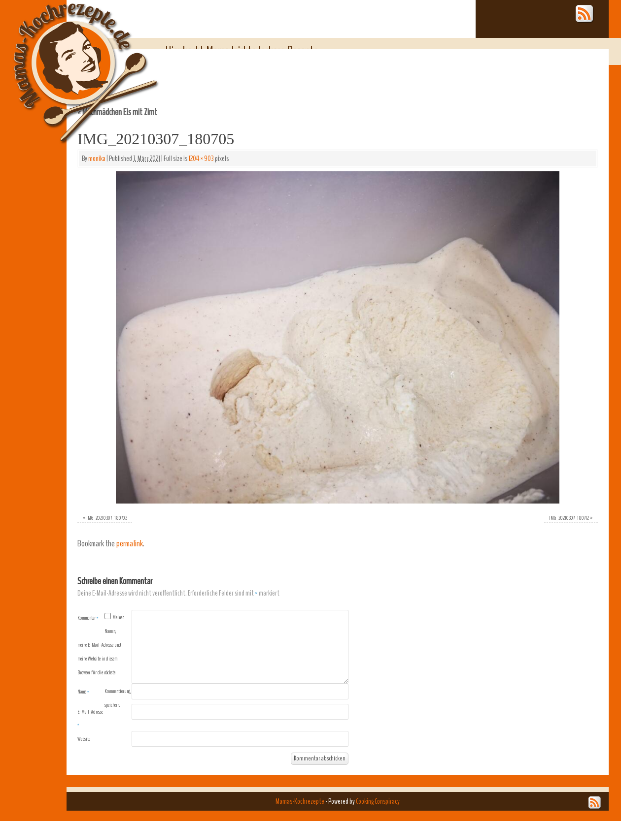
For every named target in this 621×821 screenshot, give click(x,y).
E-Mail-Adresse (90, 718)
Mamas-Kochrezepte (71, 61)
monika (96, 158)
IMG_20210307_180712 (569, 518)
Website (83, 739)
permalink (129, 543)
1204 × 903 (201, 158)
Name (83, 691)
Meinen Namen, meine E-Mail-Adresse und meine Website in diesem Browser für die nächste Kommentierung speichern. (104, 661)
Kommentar (88, 618)
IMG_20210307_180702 (106, 518)
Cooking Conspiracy (378, 801)
